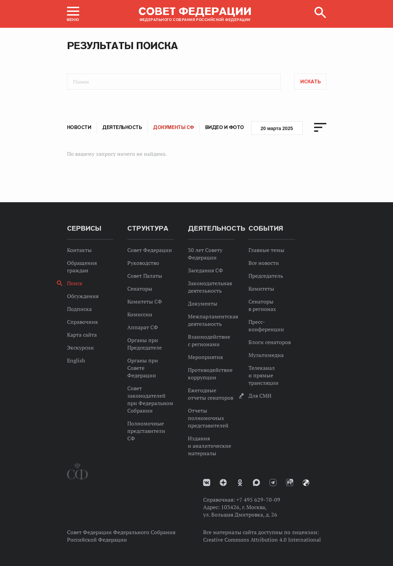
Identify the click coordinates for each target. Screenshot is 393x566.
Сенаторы (139, 288)
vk (206, 482)
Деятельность (122, 127)
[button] (73, 14)
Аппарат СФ (142, 327)
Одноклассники (240, 482)
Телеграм (273, 482)
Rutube (289, 482)
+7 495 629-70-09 (258, 499)
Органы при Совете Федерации (142, 368)
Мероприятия (205, 357)
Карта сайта (82, 334)
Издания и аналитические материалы (209, 446)
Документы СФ (173, 127)
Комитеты (261, 288)
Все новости (263, 262)
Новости (79, 127)
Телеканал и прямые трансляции (263, 375)
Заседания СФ (205, 270)
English (76, 360)
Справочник (82, 321)
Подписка (79, 309)
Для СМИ (259, 395)
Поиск (75, 283)
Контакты (79, 250)
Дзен (223, 482)
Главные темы (266, 250)
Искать (310, 82)
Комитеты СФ (144, 301)
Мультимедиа (266, 355)
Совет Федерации (149, 250)
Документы (202, 303)
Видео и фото (224, 127)
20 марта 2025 (277, 128)
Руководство (143, 262)
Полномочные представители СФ (146, 431)
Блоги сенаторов (269, 342)
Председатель (265, 275)
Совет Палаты (144, 275)
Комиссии (139, 314)
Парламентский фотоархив (306, 482)
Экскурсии (80, 347)
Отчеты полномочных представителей (208, 418)
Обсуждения (83, 296)
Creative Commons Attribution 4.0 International (262, 539)
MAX (256, 482)
